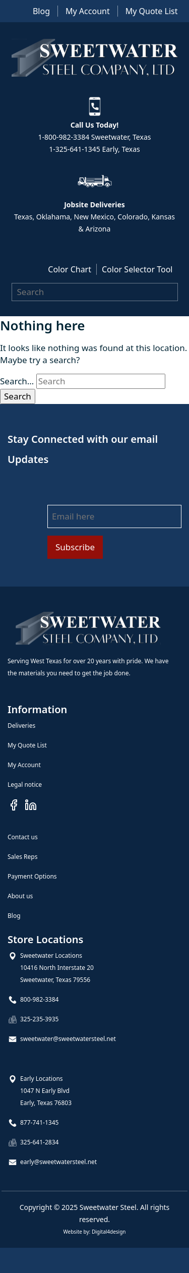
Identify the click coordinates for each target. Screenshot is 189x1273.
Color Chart (69, 269)
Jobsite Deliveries (94, 204)
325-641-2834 (39, 1142)
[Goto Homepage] (88, 628)
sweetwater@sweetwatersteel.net (68, 1038)
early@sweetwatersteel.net (58, 1162)
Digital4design (109, 1231)
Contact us (23, 837)
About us (20, 896)
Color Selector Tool (137, 269)
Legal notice (25, 784)
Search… (17, 381)
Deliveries (21, 725)
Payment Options (32, 876)
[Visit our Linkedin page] (31, 804)
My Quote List (151, 11)
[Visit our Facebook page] (14, 804)
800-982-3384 (39, 999)
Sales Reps (22, 856)
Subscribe (75, 547)
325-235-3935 (39, 1019)
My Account (88, 11)
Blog (41, 11)
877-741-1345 (39, 1122)
